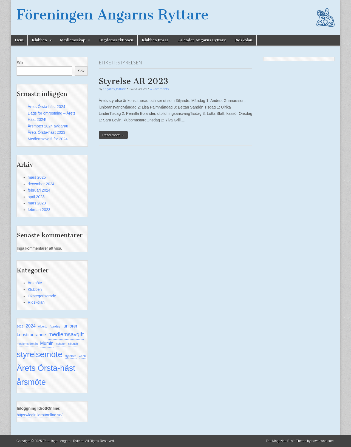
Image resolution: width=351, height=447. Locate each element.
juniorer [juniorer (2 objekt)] (70, 325)
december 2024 (41, 184)
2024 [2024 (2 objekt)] (31, 325)
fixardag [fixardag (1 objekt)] (55, 326)
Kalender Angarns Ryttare (201, 40)
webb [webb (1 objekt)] (82, 356)
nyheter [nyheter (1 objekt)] (61, 343)
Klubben (39, 40)
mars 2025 (37, 177)
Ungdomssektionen (115, 40)
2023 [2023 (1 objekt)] (20, 326)
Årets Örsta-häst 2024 (46, 106)
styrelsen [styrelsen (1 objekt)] (71, 356)
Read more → (113, 135)
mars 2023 (37, 203)
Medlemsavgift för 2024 (48, 139)
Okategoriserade (42, 296)
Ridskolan (243, 40)
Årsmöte (35, 283)
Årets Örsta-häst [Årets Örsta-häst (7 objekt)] (46, 367)
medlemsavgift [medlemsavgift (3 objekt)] (66, 334)
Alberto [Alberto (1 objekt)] (42, 326)
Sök (20, 63)
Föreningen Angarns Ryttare (112, 14)
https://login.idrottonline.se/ (40, 415)
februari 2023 (39, 209)
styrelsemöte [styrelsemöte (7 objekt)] (39, 354)
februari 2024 (39, 190)
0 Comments (159, 89)
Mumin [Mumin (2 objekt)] (46, 343)
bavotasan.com (323, 441)
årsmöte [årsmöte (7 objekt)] (31, 381)
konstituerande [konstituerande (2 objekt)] (31, 334)
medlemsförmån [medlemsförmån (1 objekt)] (27, 343)
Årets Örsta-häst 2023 (46, 132)
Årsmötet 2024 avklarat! (48, 126)
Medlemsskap (72, 40)
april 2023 (36, 197)
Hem (19, 40)
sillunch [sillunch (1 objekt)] (73, 343)
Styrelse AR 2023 (133, 81)
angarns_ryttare (114, 89)
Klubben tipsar (155, 40)
